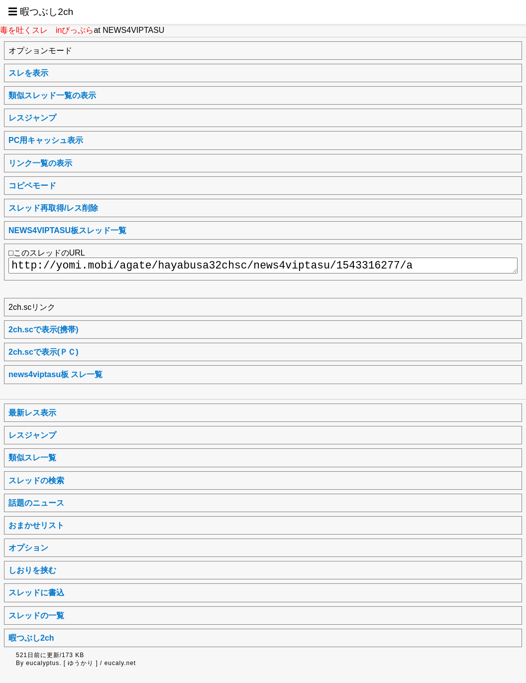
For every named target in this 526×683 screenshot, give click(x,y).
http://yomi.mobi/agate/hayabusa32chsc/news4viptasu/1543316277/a (263, 265)
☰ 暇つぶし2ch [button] (40, 11)
